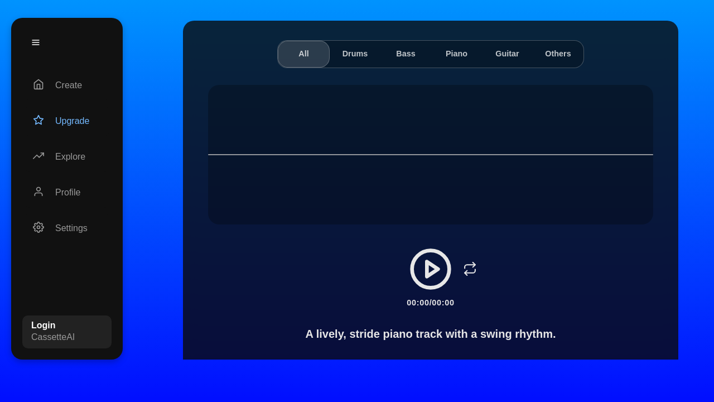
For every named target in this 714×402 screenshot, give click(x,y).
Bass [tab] (405, 53)
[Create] (67, 85)
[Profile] (67, 193)
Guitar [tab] (507, 53)
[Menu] (36, 42)
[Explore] (67, 157)
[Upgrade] (67, 121)
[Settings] (67, 228)
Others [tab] (558, 53)
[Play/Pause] (430, 269)
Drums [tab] (355, 53)
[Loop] (470, 269)
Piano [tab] (456, 53)
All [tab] (303, 53)
